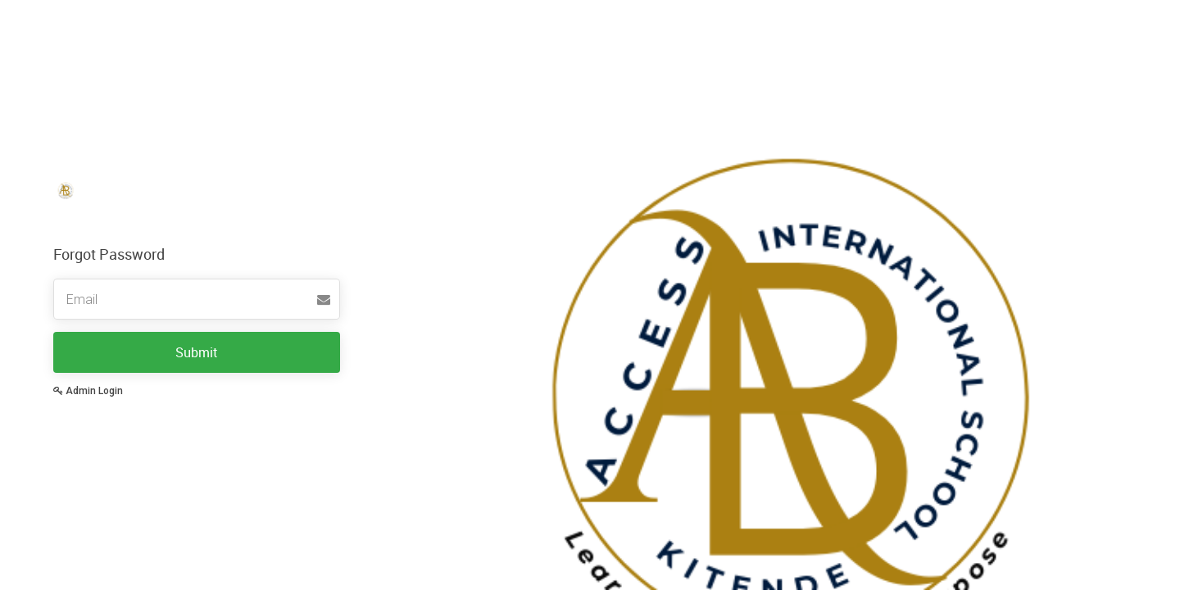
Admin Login (88, 391)
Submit (196, 352)
